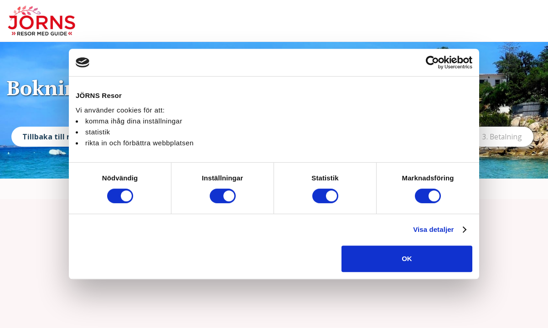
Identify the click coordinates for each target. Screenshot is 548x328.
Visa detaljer (433, 229)
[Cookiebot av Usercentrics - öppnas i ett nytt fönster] (432, 62)
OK (407, 258)
